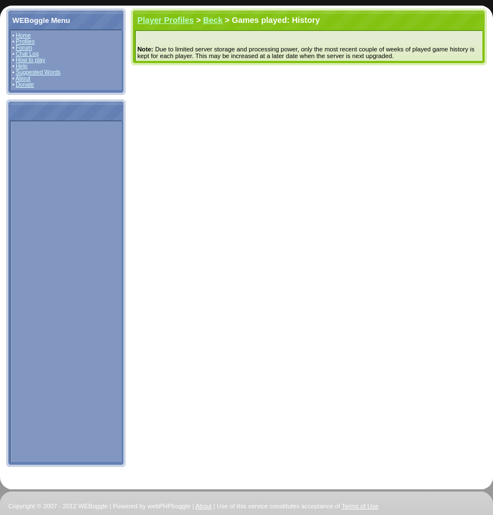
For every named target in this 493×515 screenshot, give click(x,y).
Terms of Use (360, 506)
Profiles (25, 42)
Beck (213, 20)
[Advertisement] (45, 291)
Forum (24, 48)
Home (23, 35)
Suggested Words (38, 72)
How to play (30, 60)
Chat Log (27, 54)
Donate (25, 85)
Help (21, 66)
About (23, 78)
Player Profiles (165, 20)
